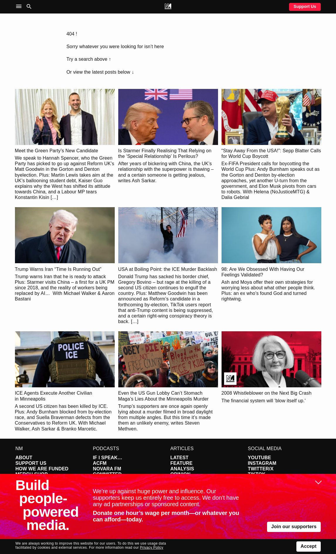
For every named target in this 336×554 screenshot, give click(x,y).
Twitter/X (261, 468)
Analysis (182, 468)
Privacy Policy (151, 547)
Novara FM (107, 468)
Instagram (262, 463)
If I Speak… (107, 457)
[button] (20, 6)
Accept (308, 546)
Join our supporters (293, 526)
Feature (181, 463)
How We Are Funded (42, 468)
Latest (179, 457)
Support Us (304, 6)
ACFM (100, 463)
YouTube (259, 457)
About (24, 457)
